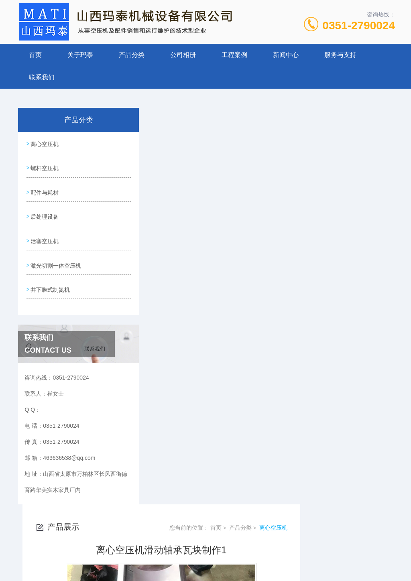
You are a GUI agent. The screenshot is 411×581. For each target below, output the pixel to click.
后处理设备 (45, 212)
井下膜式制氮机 (50, 280)
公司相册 (183, 54)
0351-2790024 (358, 25)
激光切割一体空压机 (56, 257)
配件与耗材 (45, 189)
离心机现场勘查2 (180, 346)
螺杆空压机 (45, 166)
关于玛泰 (80, 54)
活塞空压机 (45, 235)
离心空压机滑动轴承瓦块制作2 (197, 333)
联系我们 (42, 77)
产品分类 (131, 54)
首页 (35, 54)
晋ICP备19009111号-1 (262, 555)
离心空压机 (45, 143)
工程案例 (234, 54)
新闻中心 (286, 54)
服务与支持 (340, 54)
